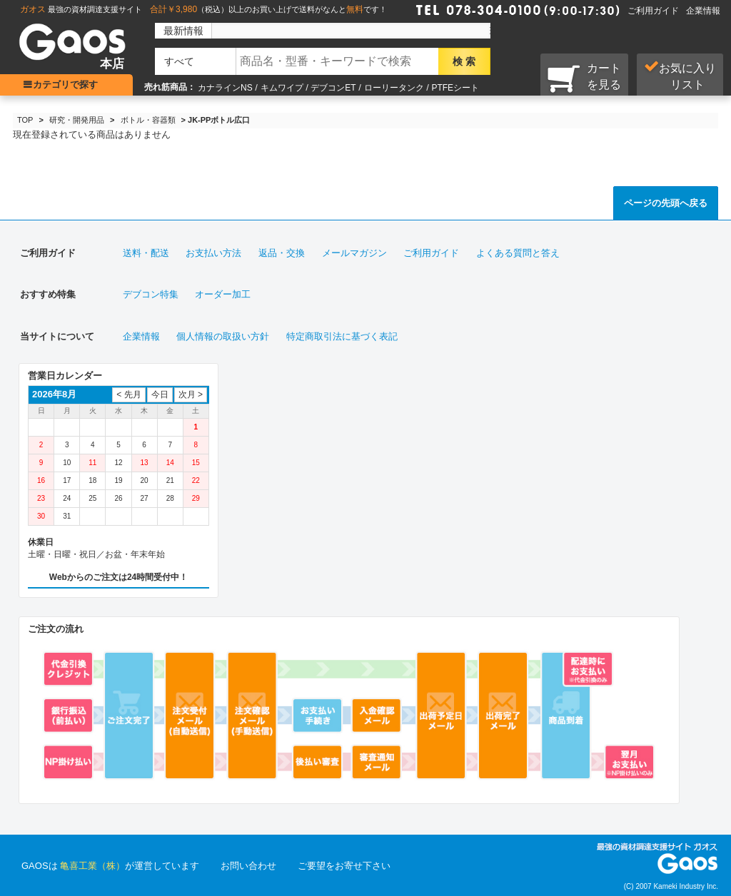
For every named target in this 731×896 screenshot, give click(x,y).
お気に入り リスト (680, 76)
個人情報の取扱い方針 (222, 336)
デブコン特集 (150, 294)
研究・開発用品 (76, 120)
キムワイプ (282, 88)
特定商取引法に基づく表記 (342, 336)
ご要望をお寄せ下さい (344, 865)
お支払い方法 (213, 253)
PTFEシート (455, 88)
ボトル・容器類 (148, 120)
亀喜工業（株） (92, 865)
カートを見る (584, 78)
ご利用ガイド (653, 11)
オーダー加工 (223, 294)
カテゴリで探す (68, 84)
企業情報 (703, 11)
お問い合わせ (248, 865)
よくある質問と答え (518, 253)
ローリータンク (394, 88)
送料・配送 (146, 253)
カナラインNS (225, 88)
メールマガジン (354, 253)
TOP (25, 120)
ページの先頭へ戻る (665, 203)
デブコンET (333, 88)
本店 (112, 64)
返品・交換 (281, 253)
